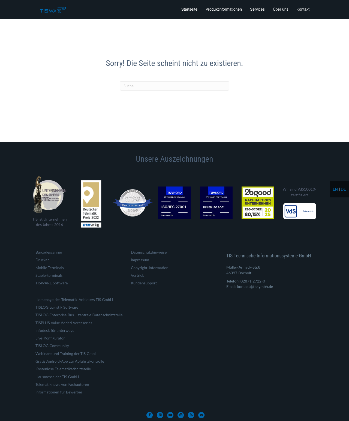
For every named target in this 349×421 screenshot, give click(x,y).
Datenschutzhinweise (149, 252)
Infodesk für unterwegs (54, 330)
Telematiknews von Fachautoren (62, 384)
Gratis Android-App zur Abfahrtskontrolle (69, 361)
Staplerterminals (48, 275)
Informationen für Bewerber (58, 392)
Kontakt (303, 9)
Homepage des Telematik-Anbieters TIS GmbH (74, 299)
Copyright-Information (150, 267)
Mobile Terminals (49, 267)
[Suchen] (174, 86)
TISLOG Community (52, 345)
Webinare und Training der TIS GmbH (66, 353)
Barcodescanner (48, 252)
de (343, 189)
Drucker (42, 259)
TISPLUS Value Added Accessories (63, 322)
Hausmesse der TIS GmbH (57, 376)
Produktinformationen (224, 9)
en (335, 189)
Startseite (189, 9)
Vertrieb (138, 275)
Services (257, 9)
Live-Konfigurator (50, 338)
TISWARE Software (51, 283)
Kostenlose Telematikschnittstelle (63, 368)
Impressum (140, 259)
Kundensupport (144, 283)
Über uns (280, 9)
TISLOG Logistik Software (56, 307)
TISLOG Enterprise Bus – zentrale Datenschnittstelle (79, 314)
